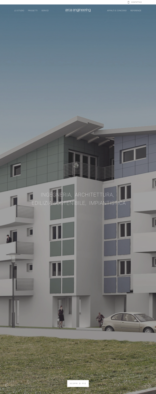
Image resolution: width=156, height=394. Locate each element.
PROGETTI (33, 11)
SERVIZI (45, 11)
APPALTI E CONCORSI (117, 11)
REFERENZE (135, 11)
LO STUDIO (19, 11)
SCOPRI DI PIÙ (78, 383)
